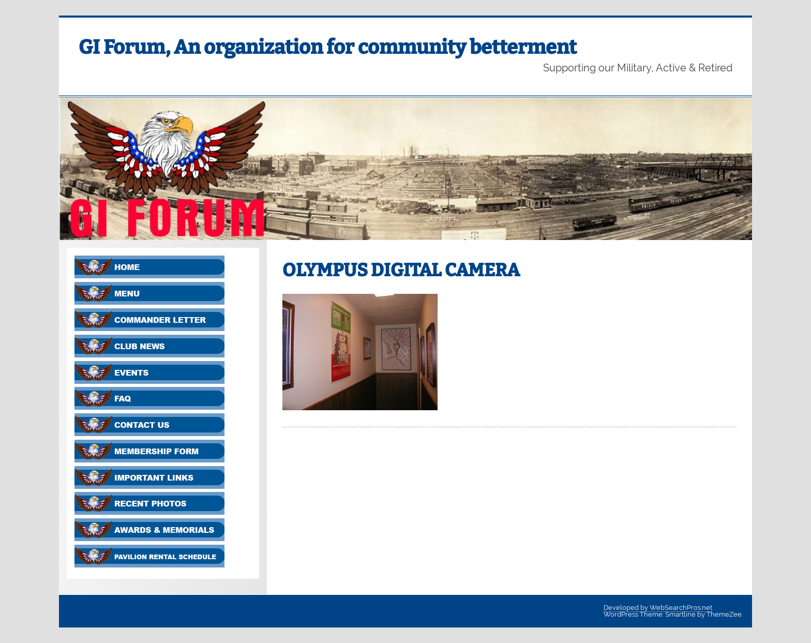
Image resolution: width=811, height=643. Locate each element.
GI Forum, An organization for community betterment (328, 47)
